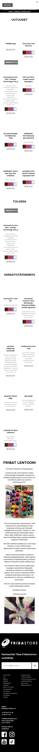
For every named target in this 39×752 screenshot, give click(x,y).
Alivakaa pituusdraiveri (10, 305)
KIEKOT (5, 679)
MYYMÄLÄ (6, 691)
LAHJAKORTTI (7, 689)
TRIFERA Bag (10, 44)
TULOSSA (19, 201)
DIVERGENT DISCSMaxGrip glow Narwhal (28, 136)
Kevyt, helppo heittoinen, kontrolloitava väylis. (10, 438)
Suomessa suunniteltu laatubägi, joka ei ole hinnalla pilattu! (10, 404)
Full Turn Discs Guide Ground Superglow (28, 79)
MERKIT (5, 681)
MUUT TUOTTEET (8, 687)
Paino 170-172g (28, 142)
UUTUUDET (20, 19)
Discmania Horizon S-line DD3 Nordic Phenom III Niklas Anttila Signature (28, 303)
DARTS (5, 697)
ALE (4, 677)
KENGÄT (6, 685)
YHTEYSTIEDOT (26, 677)
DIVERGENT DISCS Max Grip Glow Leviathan (10, 173)
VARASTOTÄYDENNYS (19, 274)
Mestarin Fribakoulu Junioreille (10, 348)
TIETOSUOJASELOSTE (28, 679)
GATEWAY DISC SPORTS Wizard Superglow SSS (28, 173)
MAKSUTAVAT (25, 675)
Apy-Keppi (28, 396)
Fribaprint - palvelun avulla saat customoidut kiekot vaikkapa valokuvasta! (19, 10)
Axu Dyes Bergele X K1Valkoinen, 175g (11, 136)
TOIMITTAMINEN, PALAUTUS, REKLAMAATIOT (26, 683)
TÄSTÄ (7, 722)
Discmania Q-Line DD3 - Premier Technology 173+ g (10, 79)
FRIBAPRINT (7, 683)
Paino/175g (28, 86)
